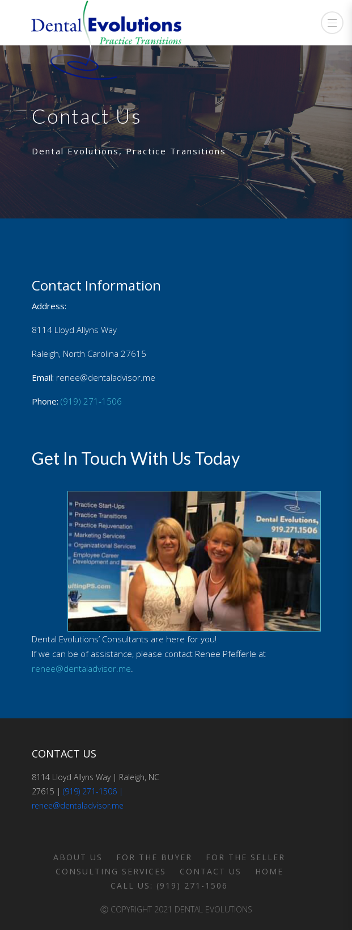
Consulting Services (111, 871)
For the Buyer (154, 857)
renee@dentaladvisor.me (81, 668)
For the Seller (245, 857)
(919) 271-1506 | (93, 791)
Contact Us (210, 871)
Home (269, 871)
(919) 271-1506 (91, 401)
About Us (78, 857)
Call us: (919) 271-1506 (169, 885)
